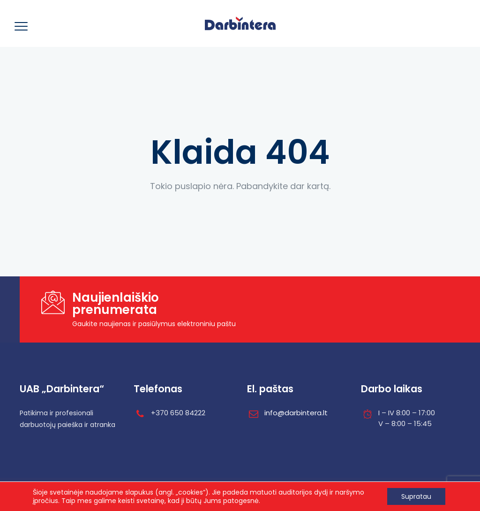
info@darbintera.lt (296, 413)
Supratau (416, 496)
